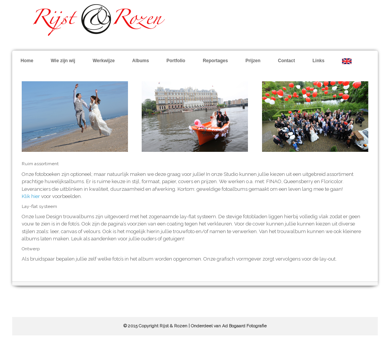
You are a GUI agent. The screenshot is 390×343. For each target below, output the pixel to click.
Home (27, 60)
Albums (140, 60)
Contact (286, 60)
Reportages (215, 60)
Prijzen (252, 60)
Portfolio (175, 60)
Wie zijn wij (63, 60)
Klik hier (31, 196)
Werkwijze (104, 60)
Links (318, 60)
